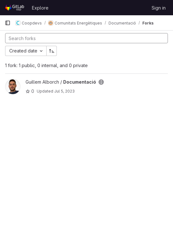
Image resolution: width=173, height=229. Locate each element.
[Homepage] (15, 8)
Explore (40, 7)
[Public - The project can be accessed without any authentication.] (101, 82)
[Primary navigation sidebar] (8, 23)
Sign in (159, 7)
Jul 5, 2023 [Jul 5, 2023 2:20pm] (64, 91)
